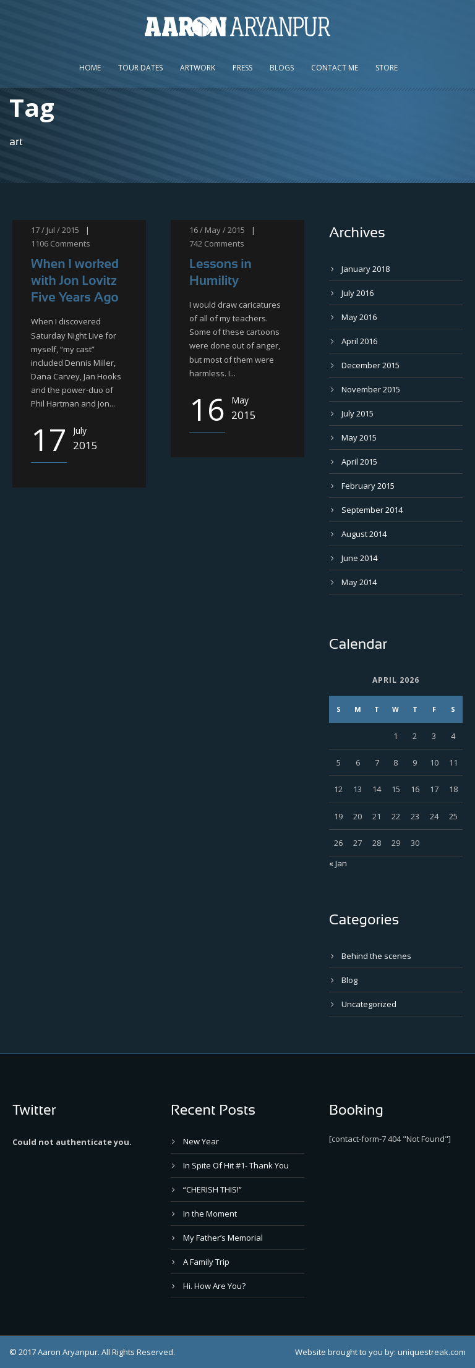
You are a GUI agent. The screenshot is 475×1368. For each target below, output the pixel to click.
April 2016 (359, 341)
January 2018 (365, 268)
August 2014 (364, 533)
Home (90, 67)
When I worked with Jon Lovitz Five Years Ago (75, 280)
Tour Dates (140, 67)
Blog (349, 980)
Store (386, 67)
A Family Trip (206, 1261)
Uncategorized (368, 1004)
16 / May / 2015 (217, 229)
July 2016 (357, 292)
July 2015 (357, 413)
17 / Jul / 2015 (55, 229)
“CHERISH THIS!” (212, 1189)
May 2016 (359, 317)
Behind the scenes (376, 955)
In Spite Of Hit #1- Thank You (236, 1165)
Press (242, 67)
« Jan (338, 863)
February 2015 (368, 485)
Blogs (282, 67)
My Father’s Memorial (223, 1237)
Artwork (197, 67)
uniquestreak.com (432, 1351)
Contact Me (334, 67)
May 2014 (359, 582)
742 (195, 243)
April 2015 (359, 461)
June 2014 (359, 558)
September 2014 (372, 509)
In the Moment (210, 1213)
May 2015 (359, 437)
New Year (201, 1141)
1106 (39, 243)
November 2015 (370, 389)
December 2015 (370, 365)
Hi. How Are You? (214, 1285)
